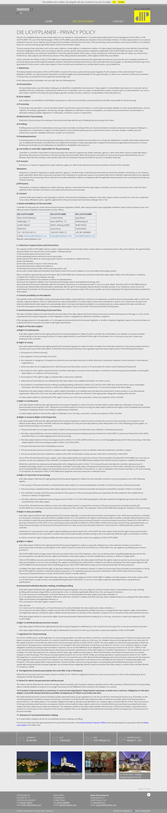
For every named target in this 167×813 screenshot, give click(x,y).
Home (48, 21)
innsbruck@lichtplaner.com (35, 236)
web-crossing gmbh (142, 811)
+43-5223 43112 (99, 802)
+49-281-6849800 (63, 802)
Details (121, 2)
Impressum (28, 811)
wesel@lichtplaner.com (85, 236)
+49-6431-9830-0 (25, 802)
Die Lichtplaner (82, 21)
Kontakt (19, 811)
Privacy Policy (40, 811)
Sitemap (50, 811)
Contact (118, 21)
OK (114, 2)
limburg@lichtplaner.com (61, 236)
